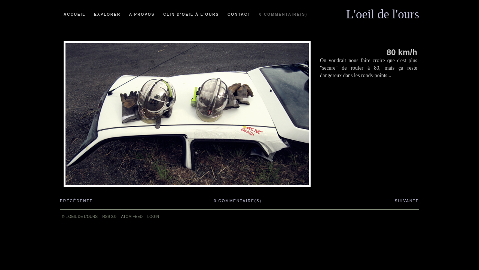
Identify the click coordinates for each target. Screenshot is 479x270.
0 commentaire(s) (283, 14)
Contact (239, 14)
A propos (142, 14)
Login (153, 217)
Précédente (76, 201)
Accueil (74, 14)
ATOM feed (132, 217)
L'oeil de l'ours (382, 12)
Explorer (107, 14)
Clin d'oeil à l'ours (191, 14)
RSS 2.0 (109, 217)
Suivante (407, 201)
